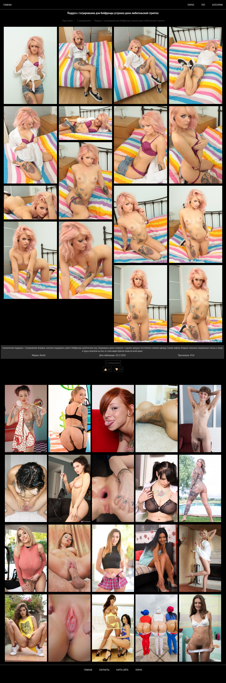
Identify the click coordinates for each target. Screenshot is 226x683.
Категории (217, 4)
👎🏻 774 (118, 369)
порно (191, 4)
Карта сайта (122, 669)
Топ (203, 4)
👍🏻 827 (107, 369)
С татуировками (113, 362)
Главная (7, 4)
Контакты (104, 669)
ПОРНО (138, 669)
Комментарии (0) (10, 374)
